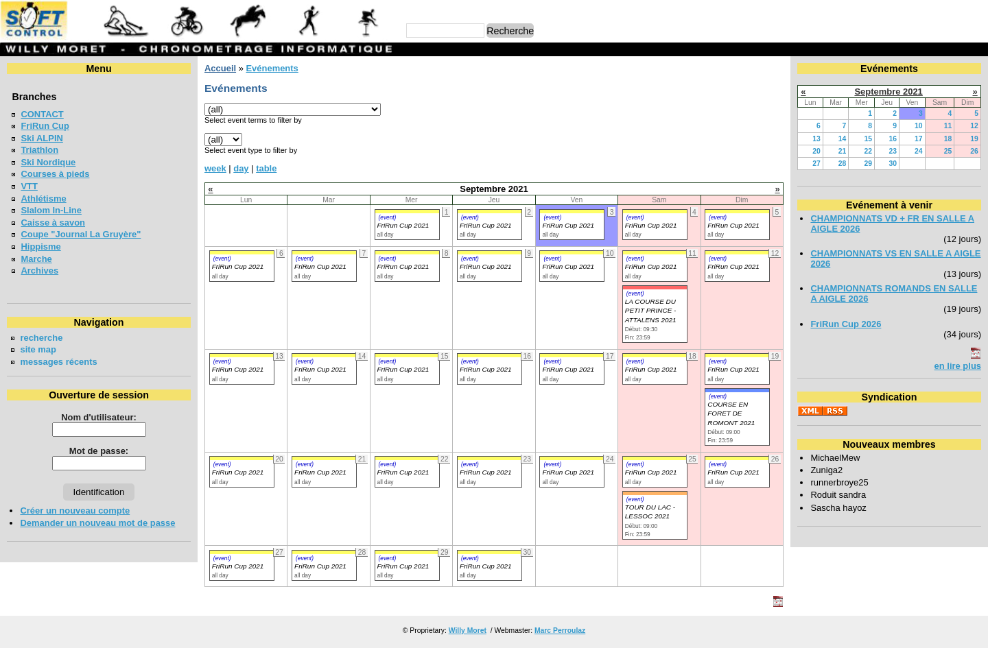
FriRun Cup (45, 126)
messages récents (58, 362)
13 (816, 139)
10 (919, 126)
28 (842, 163)
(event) (388, 217)
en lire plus (957, 366)
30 (893, 163)
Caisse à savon (53, 222)
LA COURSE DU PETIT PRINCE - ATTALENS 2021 (651, 311)
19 (974, 139)
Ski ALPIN (41, 138)
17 (919, 139)
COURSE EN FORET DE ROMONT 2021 (731, 413)
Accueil (220, 68)
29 (868, 163)
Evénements (272, 68)
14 (842, 139)
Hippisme (40, 246)
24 (919, 151)
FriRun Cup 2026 (845, 324)
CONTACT (42, 114)
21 (842, 151)
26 (974, 151)
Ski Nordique (48, 162)
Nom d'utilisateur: (99, 417)
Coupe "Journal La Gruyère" (81, 234)
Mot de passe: (98, 451)
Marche (36, 259)
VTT (29, 186)
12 (974, 126)
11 (948, 126)
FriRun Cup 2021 (403, 225)
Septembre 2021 (888, 91)
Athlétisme (43, 198)
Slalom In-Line (51, 210)
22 (868, 151)
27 (816, 163)
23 (893, 151)
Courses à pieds (55, 174)
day (240, 168)
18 (948, 139)
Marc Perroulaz (559, 630)
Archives (39, 270)
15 (868, 139)
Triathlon (39, 150)
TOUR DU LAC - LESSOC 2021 (650, 511)
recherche (41, 338)
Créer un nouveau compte (75, 510)
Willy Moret (467, 630)
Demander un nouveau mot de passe (97, 523)
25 (948, 151)
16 (893, 139)
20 (816, 151)
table (266, 168)
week (215, 168)
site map (38, 349)
